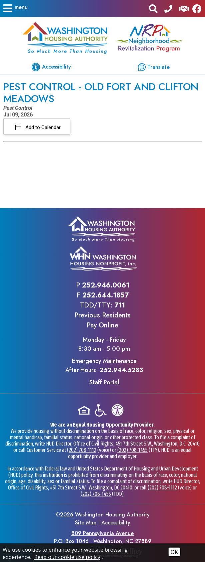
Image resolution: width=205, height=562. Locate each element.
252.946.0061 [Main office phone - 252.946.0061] (105, 285)
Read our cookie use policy (67, 557)
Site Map (85, 522)
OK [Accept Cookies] (174, 552)
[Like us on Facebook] (198, 8)
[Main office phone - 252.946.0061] (168, 8)
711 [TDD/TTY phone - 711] (119, 305)
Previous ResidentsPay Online (102, 320)
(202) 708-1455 (132, 450)
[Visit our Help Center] (184, 8)
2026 (66, 514)
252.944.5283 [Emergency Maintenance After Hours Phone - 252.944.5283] (121, 370)
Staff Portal (104, 382)
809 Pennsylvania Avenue (102, 533)
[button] (15, 8)
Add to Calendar (42, 127)
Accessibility (115, 522)
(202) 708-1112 (81, 450)
